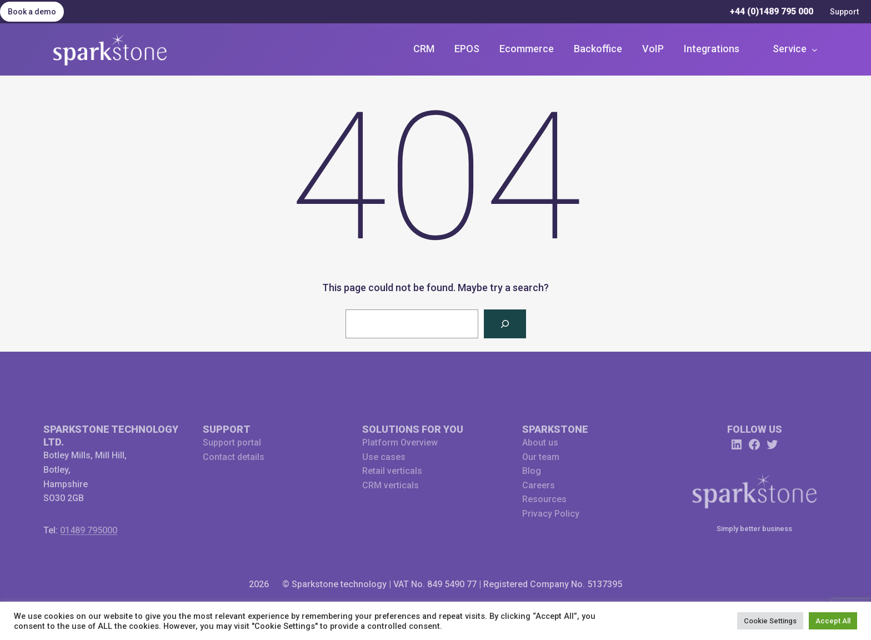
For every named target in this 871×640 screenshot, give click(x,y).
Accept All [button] (832, 621)
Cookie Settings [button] (770, 621)
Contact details (233, 457)
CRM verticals (390, 485)
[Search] (505, 323)
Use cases (384, 457)
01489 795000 (88, 530)
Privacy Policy (550, 513)
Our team (540, 457)
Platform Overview (400, 442)
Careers (538, 485)
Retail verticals (392, 471)
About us (540, 442)
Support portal (232, 442)
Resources (544, 499)
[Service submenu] (795, 49)
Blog (531, 471)
